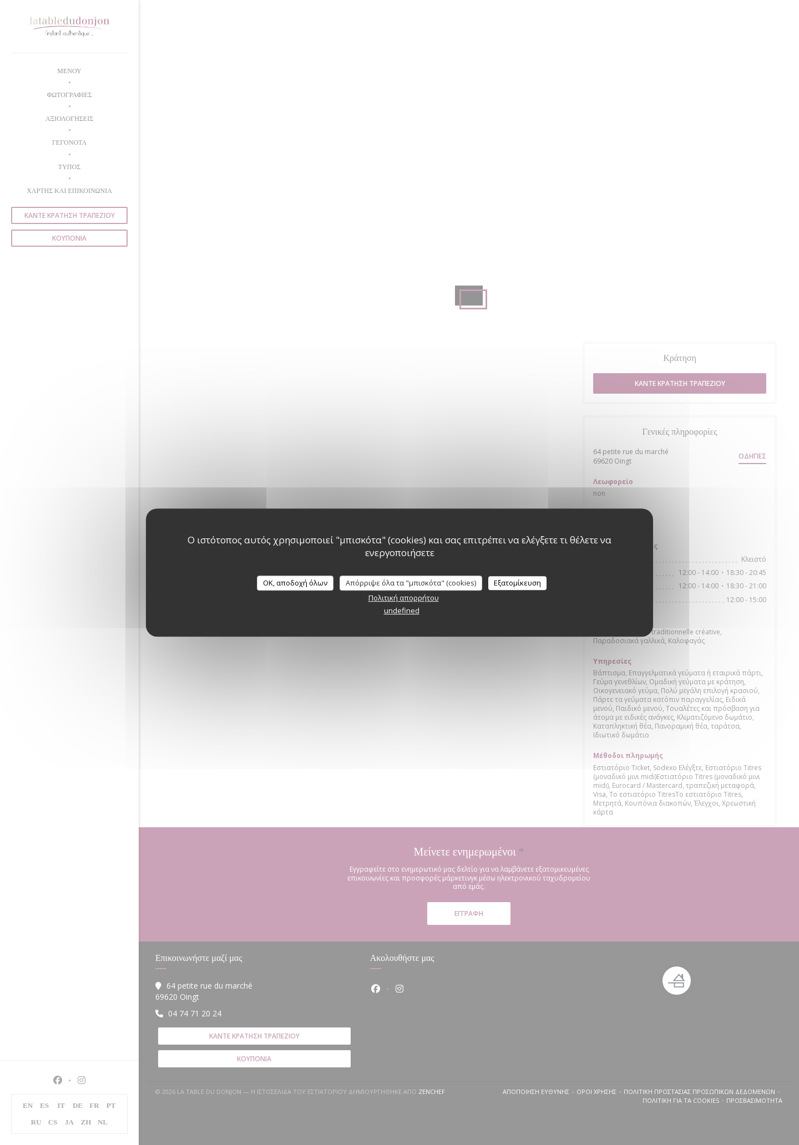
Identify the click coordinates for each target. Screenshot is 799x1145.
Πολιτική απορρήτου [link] (403, 598)
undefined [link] (401, 610)
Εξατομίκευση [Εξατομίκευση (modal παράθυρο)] (517, 583)
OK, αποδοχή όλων (295, 583)
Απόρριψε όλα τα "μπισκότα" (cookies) (411, 583)
